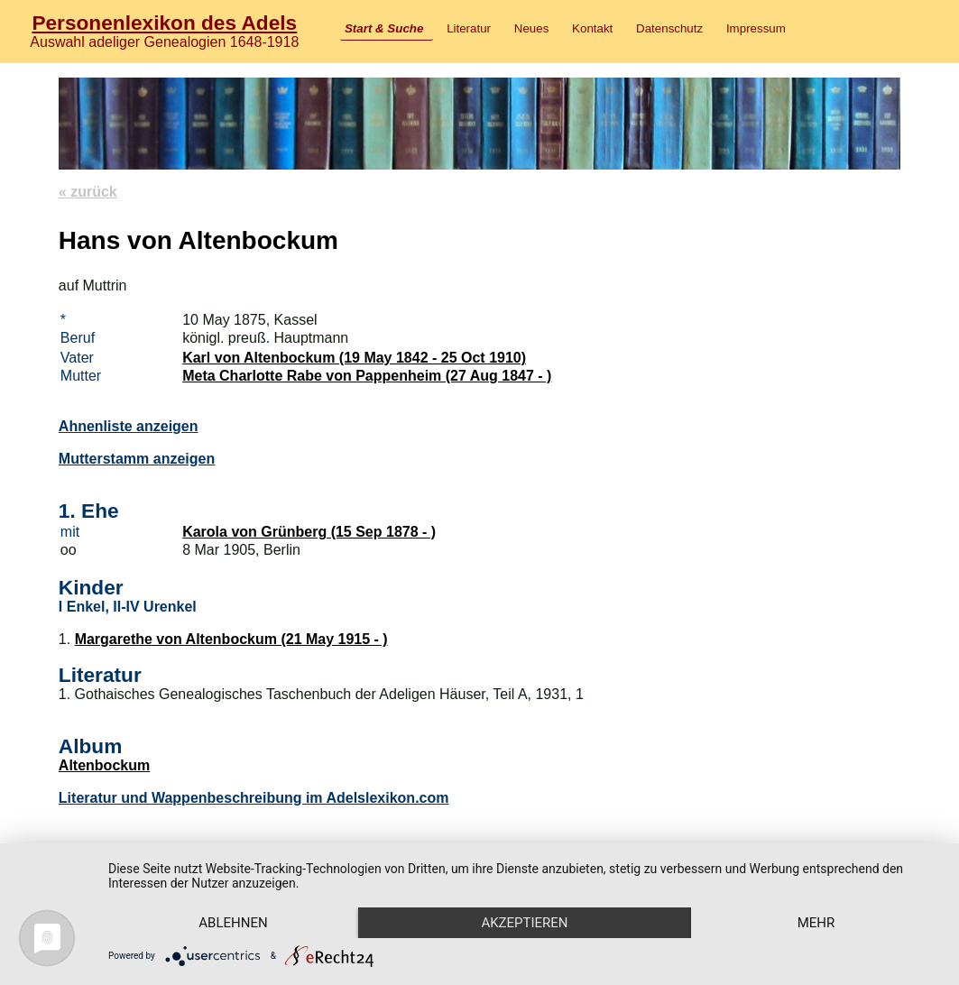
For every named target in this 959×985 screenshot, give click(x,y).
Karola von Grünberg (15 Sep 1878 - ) (309, 531)
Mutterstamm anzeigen (137, 458)
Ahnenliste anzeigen (128, 426)
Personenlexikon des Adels (164, 22)
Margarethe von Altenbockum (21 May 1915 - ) (231, 639)
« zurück (88, 191)
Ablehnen (232, 923)
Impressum (756, 28)
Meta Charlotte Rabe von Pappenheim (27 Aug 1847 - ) (366, 375)
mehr (816, 923)
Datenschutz (669, 28)
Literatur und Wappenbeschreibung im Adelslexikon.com (254, 797)
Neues (531, 28)
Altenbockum (104, 765)
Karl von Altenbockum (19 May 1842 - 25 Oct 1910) (354, 357)
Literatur (469, 28)
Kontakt (592, 28)
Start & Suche (384, 28)
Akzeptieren (524, 923)
